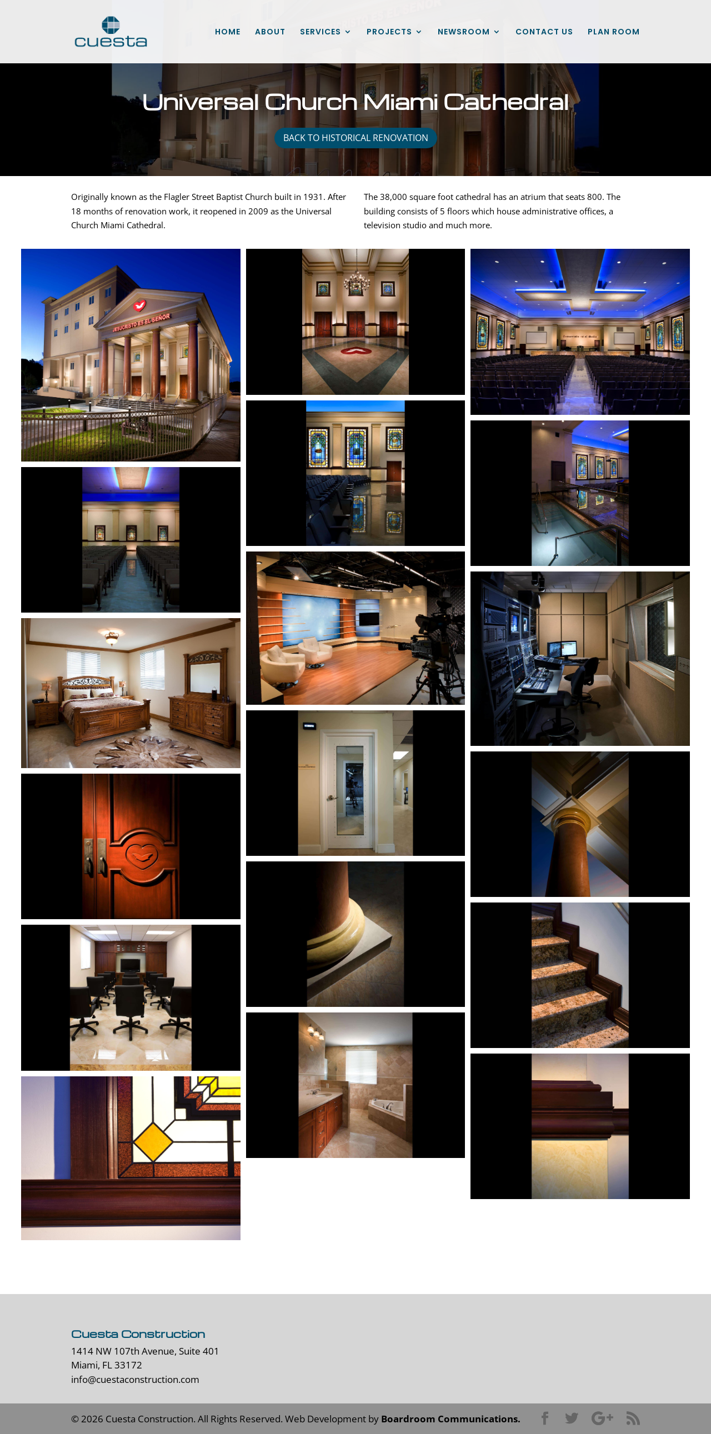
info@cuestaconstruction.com (135, 1379)
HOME (228, 32)
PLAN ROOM (614, 32)
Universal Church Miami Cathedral (355, 101)
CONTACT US (544, 32)
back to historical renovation (355, 138)
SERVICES (320, 32)
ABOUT (270, 32)
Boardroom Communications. (450, 1418)
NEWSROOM (464, 32)
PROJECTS (389, 32)
